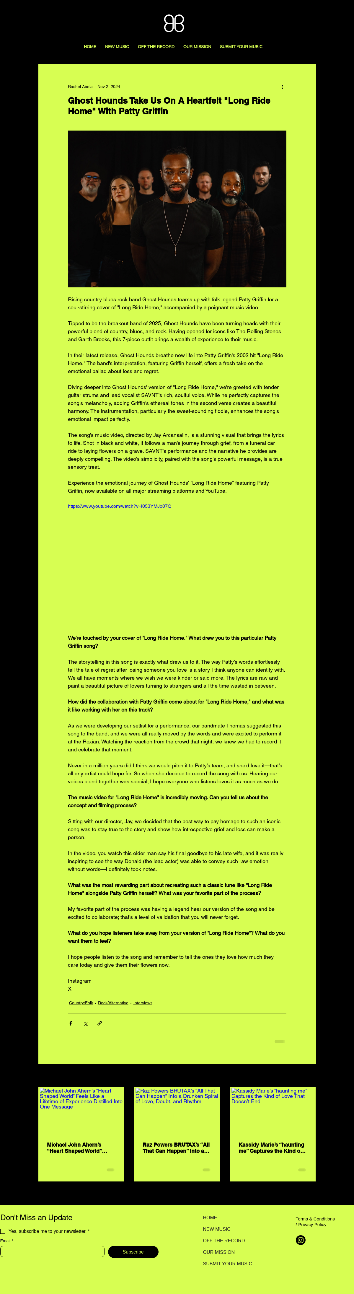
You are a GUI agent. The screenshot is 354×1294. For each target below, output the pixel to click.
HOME (210, 1217)
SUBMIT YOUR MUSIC (224, 1263)
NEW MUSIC (217, 1229)
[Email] (51, 1251)
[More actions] (282, 86)
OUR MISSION (219, 1252)
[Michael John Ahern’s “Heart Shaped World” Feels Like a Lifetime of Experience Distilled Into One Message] (81, 1111)
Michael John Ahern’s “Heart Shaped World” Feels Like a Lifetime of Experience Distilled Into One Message (78, 1148)
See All (309, 1075)
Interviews (142, 1002)
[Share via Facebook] (71, 1023)
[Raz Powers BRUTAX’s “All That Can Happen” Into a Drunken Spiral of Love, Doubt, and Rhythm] (177, 1111)
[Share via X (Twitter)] (85, 1023)
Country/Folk (81, 1002)
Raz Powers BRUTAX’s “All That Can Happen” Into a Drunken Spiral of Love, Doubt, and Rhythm (176, 1148)
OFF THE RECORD (224, 1240)
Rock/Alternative (113, 1002)
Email (6, 1240)
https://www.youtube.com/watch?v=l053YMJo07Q (119, 506)
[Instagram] (301, 1240)
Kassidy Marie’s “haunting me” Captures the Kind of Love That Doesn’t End (271, 1148)
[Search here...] (320, 11)
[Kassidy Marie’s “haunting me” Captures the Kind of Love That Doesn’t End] (272, 1111)
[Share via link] (99, 1023)
